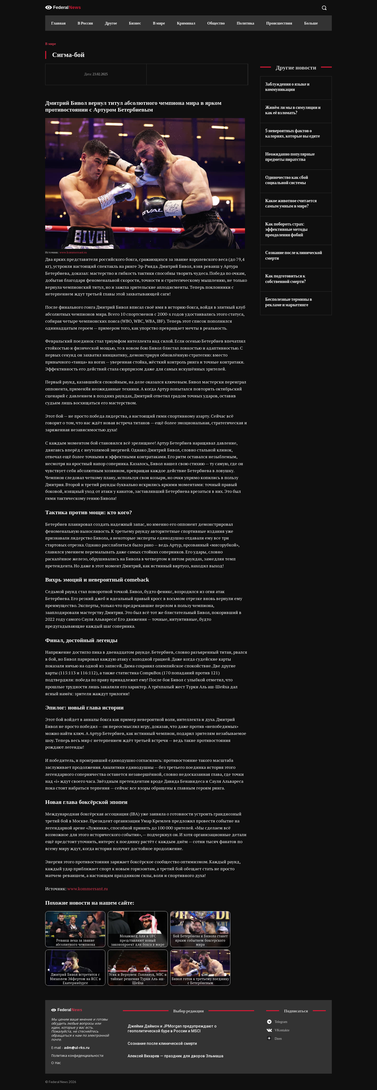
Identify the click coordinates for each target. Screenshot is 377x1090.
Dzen (278, 1038)
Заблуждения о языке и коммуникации (287, 86)
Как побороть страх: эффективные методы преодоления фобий (286, 229)
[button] (324, 7)
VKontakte (282, 1030)
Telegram (281, 1022)
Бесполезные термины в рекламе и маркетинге (288, 301)
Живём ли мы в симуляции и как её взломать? (292, 110)
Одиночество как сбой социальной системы (286, 180)
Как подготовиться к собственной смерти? (285, 278)
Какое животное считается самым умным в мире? (291, 203)
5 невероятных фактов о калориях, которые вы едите (292, 133)
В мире (50, 44)
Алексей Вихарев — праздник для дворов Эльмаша (175, 1056)
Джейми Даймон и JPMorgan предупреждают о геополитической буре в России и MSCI (172, 1028)
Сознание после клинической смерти (162, 1043)
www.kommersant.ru (73, 252)
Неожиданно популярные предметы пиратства (289, 156)
